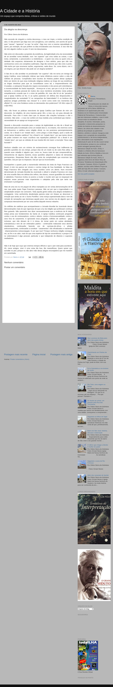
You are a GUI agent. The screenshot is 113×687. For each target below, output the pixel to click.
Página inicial (38, 354)
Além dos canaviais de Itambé (98, 475)
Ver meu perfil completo (86, 174)
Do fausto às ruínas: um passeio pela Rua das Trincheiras (95, 402)
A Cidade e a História (20, 11)
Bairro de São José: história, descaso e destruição (97, 432)
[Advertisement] (38, 338)
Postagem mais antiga (61, 354)
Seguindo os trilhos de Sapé (97, 417)
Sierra (93, 96)
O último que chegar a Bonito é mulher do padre (97, 446)
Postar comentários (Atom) (19, 359)
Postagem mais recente (15, 354)
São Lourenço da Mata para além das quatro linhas (97, 339)
